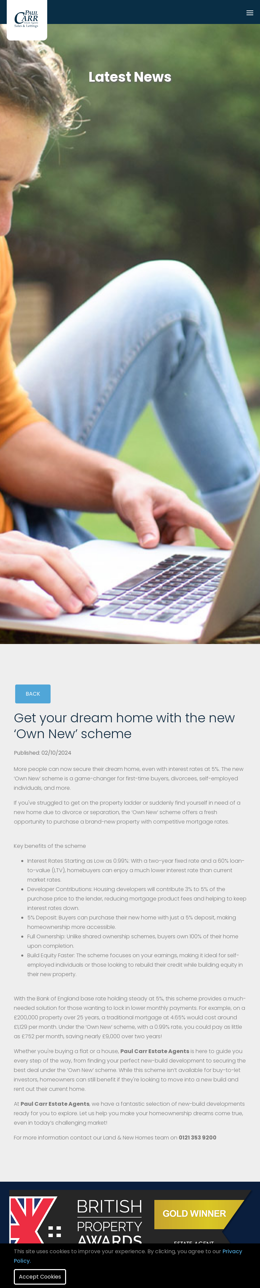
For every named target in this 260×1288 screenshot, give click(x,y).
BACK (33, 694)
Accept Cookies (40, 1277)
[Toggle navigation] (250, 13)
